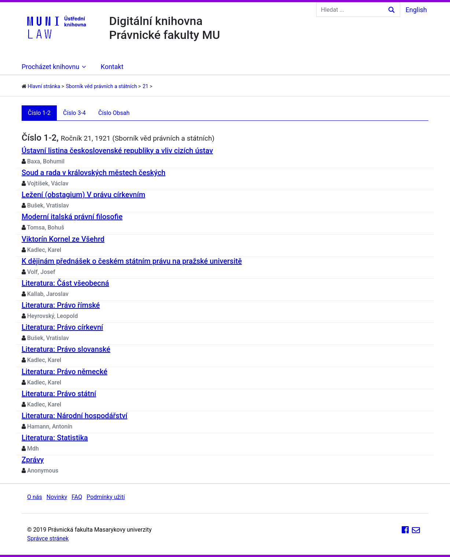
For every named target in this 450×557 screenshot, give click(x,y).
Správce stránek (48, 538)
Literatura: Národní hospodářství (75, 415)
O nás (34, 496)
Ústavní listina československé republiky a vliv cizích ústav (117, 150)
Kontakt (112, 66)
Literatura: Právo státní (59, 393)
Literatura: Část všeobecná (65, 283)
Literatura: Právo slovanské (66, 349)
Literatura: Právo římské (61, 305)
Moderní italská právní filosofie (72, 216)
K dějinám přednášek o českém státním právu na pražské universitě (132, 261)
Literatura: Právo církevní (62, 327)
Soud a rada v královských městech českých (93, 172)
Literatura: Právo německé (64, 371)
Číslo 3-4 (74, 112)
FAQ (76, 496)
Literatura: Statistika (55, 437)
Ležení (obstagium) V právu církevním (83, 194)
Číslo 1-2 (39, 112)
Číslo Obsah (113, 112)
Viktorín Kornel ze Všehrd (63, 239)
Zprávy (33, 459)
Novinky (57, 496)
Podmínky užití (105, 496)
